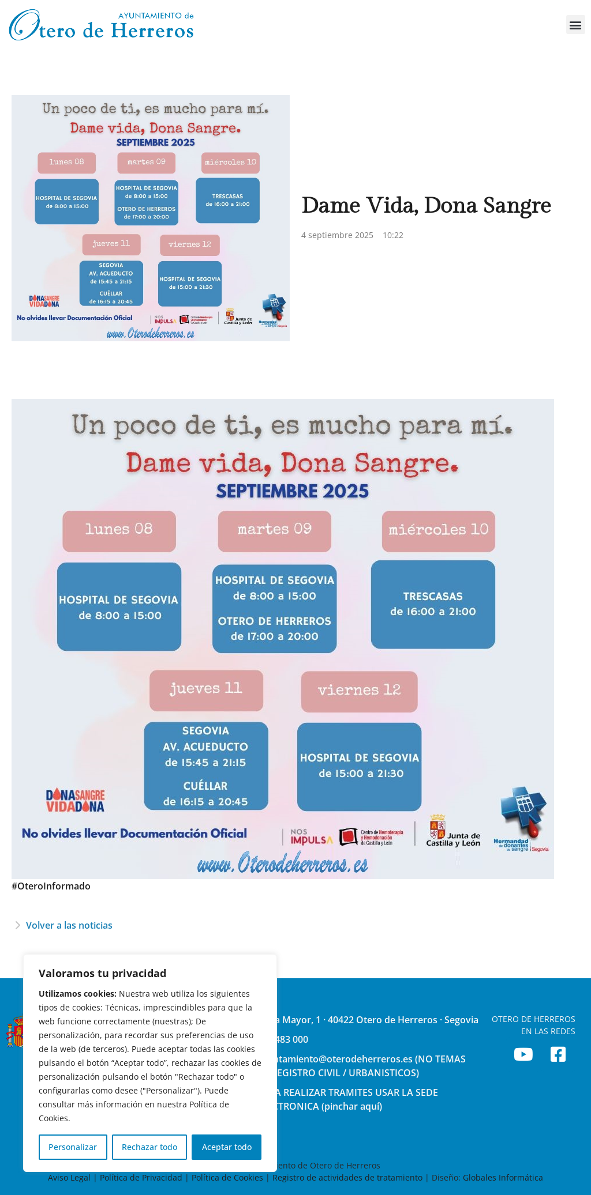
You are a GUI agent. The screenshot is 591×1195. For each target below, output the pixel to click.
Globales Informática (503, 1177)
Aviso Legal (70, 1177)
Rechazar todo (149, 1146)
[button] (575, 24)
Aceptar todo (227, 1146)
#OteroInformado (51, 886)
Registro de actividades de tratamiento (347, 1177)
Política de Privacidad (141, 1177)
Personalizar (72, 1146)
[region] (150, 1063)
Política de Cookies (227, 1177)
